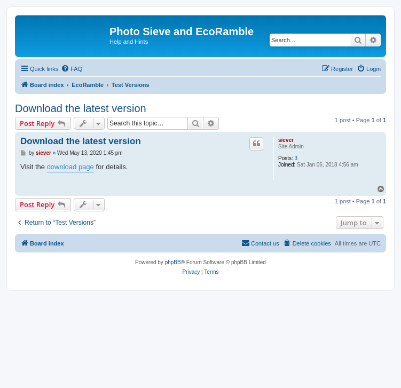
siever (286, 140)
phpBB (173, 262)
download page (70, 167)
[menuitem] (71, 68)
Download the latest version (80, 108)
